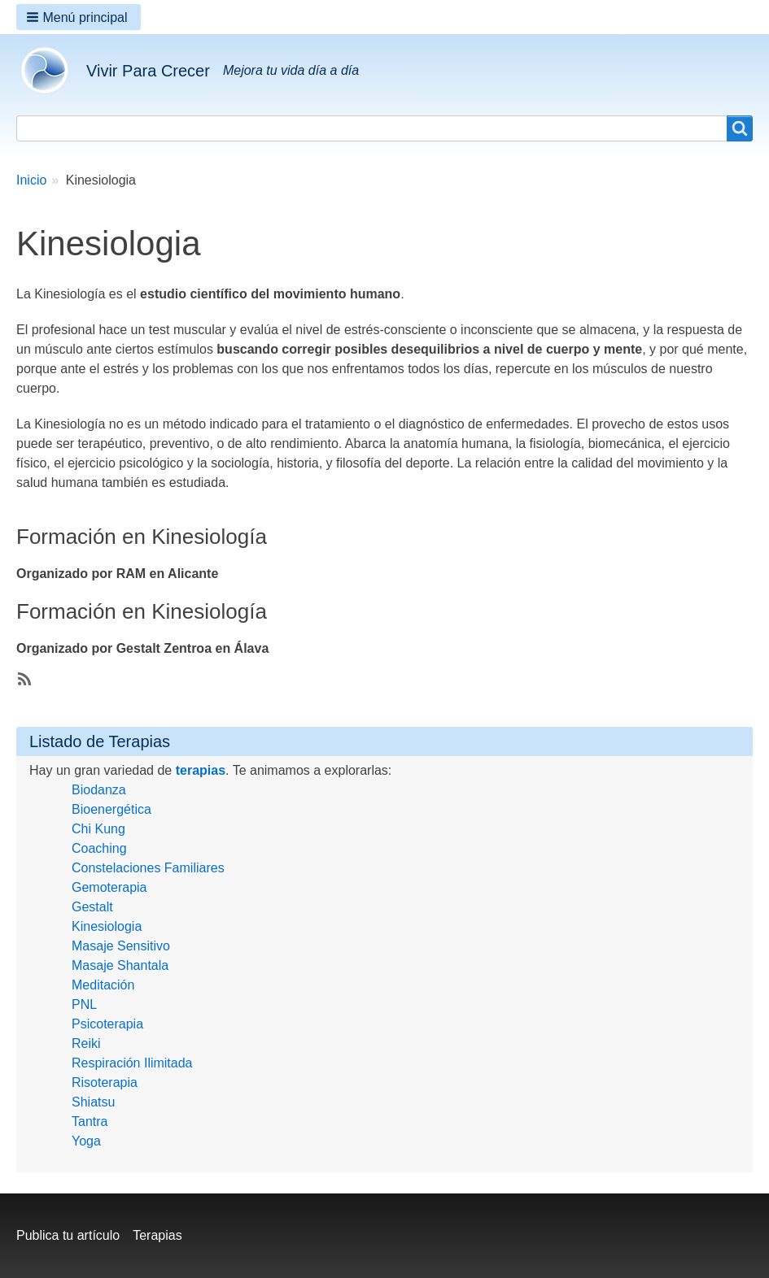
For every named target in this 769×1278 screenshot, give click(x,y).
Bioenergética (111, 809)
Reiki (86, 1043)
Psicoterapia (107, 1024)
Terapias (157, 1235)
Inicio (31, 180)
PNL (84, 1004)
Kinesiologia (107, 926)
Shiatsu (93, 1102)
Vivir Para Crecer (148, 71)
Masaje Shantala (120, 965)
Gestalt (92, 907)
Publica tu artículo (68, 1235)
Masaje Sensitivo (121, 946)
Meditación (103, 985)
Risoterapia (105, 1082)
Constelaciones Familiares (148, 868)
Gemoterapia (109, 887)
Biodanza (99, 790)
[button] (78, 17)
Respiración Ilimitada (132, 1063)
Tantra (89, 1121)
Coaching (99, 848)
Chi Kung (98, 829)
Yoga (86, 1141)
